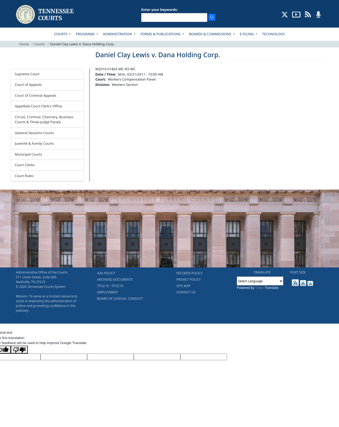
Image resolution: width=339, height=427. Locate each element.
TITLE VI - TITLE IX (110, 286)
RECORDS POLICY (189, 273)
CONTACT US (185, 292)
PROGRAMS (85, 34)
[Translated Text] (157, 357)
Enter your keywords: (159, 9)
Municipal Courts (28, 154)
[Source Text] (110, 357)
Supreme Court (27, 74)
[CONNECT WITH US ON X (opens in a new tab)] (285, 14)
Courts (39, 44)
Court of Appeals (28, 84)
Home (24, 44)
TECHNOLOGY (273, 34)
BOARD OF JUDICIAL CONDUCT (120, 298)
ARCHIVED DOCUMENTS (115, 279)
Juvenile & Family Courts (34, 143)
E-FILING (247, 34)
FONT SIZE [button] (298, 272)
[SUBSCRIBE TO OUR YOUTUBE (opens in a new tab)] (296, 14)
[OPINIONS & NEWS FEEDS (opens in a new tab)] (308, 14)
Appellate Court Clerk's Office (38, 106)
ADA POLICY (106, 273)
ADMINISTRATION (118, 34)
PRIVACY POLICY (188, 279)
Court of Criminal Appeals (35, 95)
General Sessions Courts (34, 132)
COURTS (61, 34)
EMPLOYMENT (107, 292)
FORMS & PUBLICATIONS (160, 34)
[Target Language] (64, 357)
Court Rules (24, 175)
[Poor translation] (19, 350)
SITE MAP (183, 286)
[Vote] (203, 357)
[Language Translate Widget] (260, 280)
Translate (267, 287)
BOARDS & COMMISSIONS (210, 34)
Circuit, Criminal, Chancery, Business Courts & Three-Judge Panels (44, 120)
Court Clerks (25, 164)
